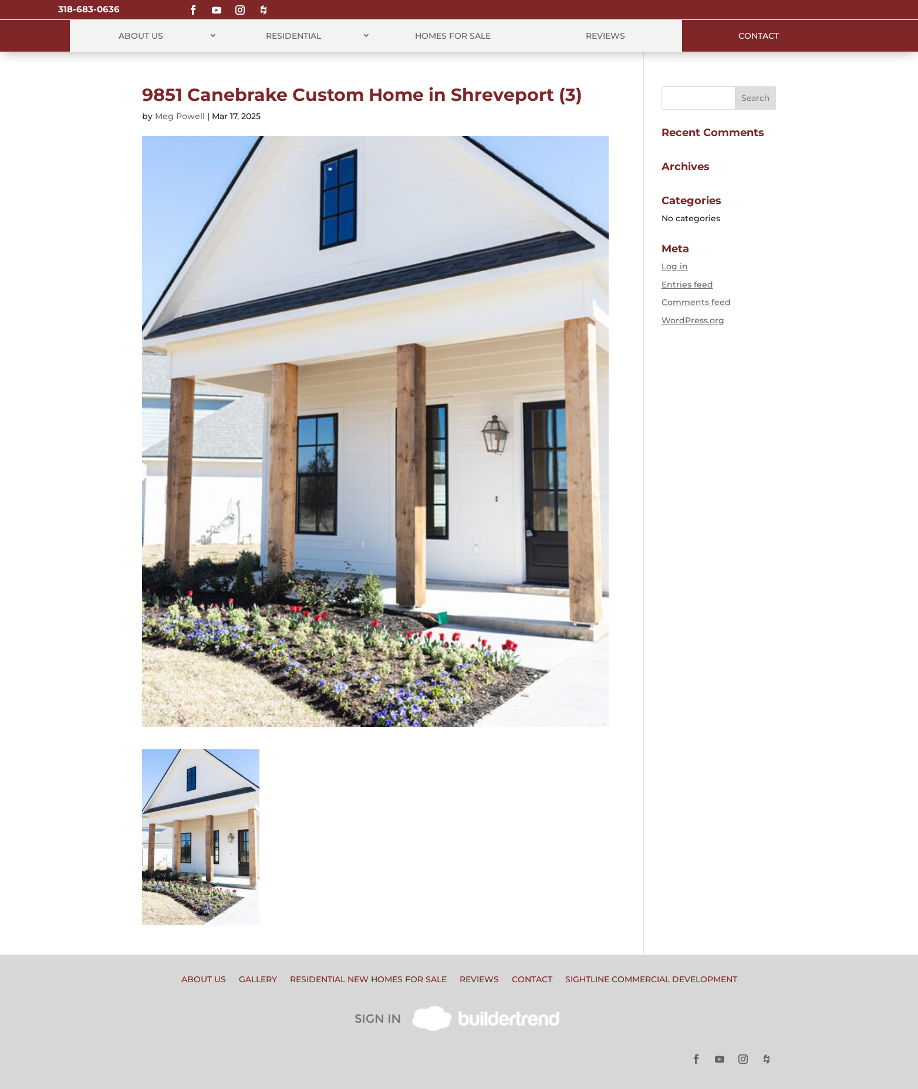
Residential (293, 36)
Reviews (605, 36)
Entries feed (687, 284)
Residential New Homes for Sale (368, 980)
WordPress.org (693, 320)
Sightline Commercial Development (651, 980)
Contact (758, 36)
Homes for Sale (453, 36)
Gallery (258, 980)
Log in (675, 266)
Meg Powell (180, 116)
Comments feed (696, 302)
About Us (141, 36)
